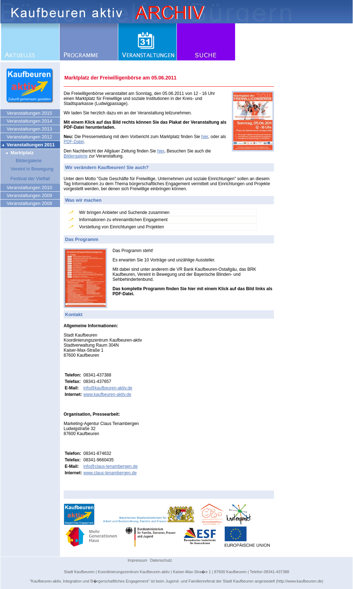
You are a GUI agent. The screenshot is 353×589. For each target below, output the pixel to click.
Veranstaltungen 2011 (28, 144)
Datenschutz (161, 560)
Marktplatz (17, 152)
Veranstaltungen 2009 (26, 195)
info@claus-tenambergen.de (110, 466)
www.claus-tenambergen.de (110, 472)
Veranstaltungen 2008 (26, 203)
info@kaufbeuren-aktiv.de (107, 388)
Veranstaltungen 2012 (26, 137)
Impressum (137, 560)
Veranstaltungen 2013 (26, 129)
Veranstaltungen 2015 (26, 113)
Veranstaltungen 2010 (26, 187)
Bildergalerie (21, 160)
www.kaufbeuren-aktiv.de (107, 394)
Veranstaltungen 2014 (26, 121)
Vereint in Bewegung (27, 169)
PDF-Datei (74, 141)
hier (204, 136)
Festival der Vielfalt (25, 178)
